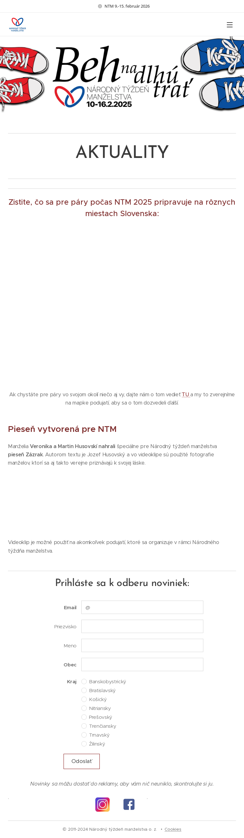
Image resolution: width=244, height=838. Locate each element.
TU (186, 394)
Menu (230, 24)
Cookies (173, 829)
